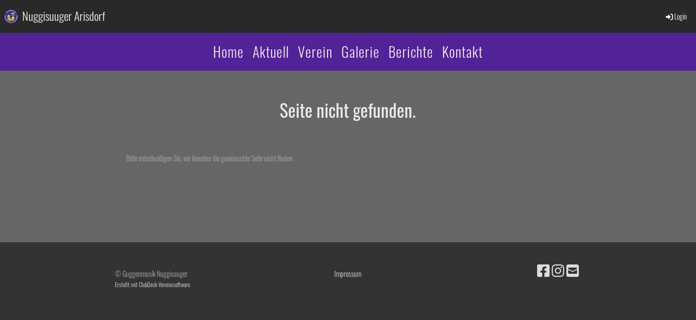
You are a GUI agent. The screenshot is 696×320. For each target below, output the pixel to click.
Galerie (360, 51)
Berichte (410, 51)
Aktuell (271, 51)
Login (675, 16)
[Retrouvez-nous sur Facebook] (543, 269)
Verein (315, 51)
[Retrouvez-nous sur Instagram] (558, 269)
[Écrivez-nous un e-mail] (572, 269)
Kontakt (462, 51)
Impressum (347, 273)
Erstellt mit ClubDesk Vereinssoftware (152, 284)
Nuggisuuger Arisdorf (63, 16)
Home (228, 51)
